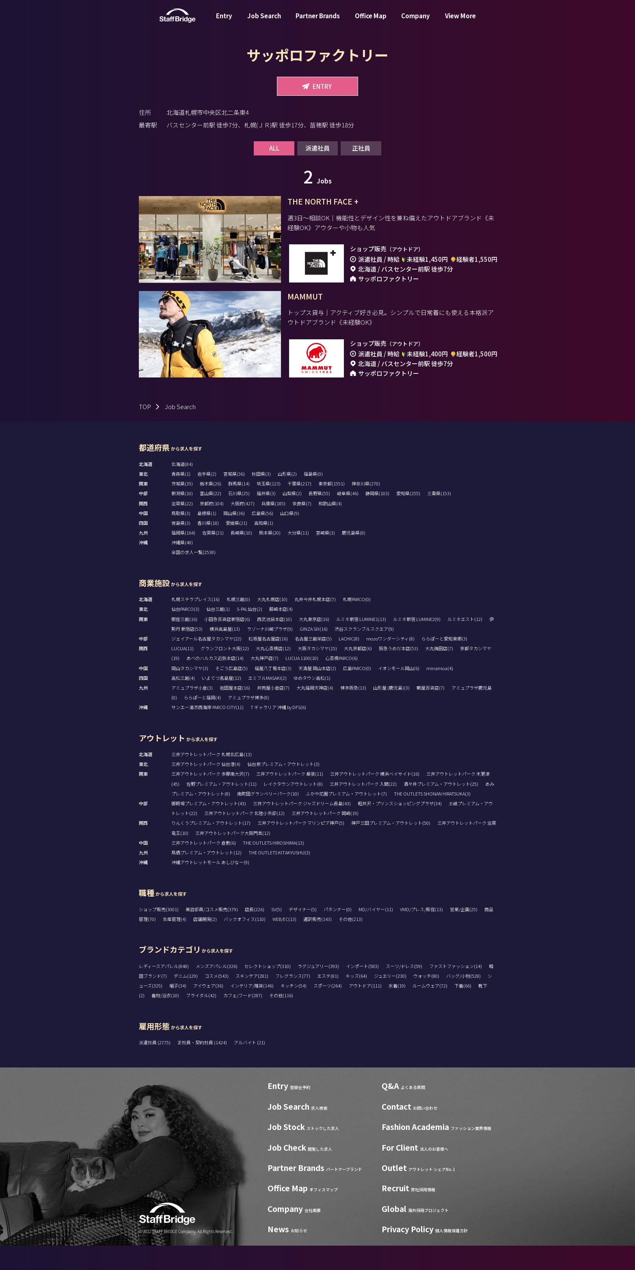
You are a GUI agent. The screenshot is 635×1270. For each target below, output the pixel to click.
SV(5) (276, 933)
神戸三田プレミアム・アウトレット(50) (390, 847)
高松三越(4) (183, 702)
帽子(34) (177, 1010)
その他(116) (281, 1019)
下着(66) (462, 1010)
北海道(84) (182, 488)
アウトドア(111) (365, 1010)
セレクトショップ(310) (267, 990)
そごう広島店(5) (231, 692)
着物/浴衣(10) (165, 1019)
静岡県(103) (377, 517)
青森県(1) (180, 498)
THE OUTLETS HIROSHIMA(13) (273, 867)
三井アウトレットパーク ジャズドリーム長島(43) (302, 827)
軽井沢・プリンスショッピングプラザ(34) (400, 827)
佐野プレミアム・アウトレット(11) (221, 808)
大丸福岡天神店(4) (314, 712)
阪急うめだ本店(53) (398, 672)
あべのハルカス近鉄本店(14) (215, 682)
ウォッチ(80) (426, 1000)
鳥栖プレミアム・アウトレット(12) (206, 876)
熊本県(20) (270, 557)
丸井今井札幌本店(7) (315, 623)
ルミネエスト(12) (464, 643)
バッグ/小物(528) (463, 1000)
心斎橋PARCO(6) (341, 682)
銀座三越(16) (184, 643)
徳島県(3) (180, 547)
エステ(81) (328, 1000)
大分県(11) (298, 557)
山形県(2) (287, 498)
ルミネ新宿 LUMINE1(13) (361, 643)
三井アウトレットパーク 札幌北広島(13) (211, 778)
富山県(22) (210, 517)
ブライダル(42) (201, 1019)
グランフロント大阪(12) (225, 672)
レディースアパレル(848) (164, 990)
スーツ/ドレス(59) (404, 990)
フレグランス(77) (292, 1000)
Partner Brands (318, 21)
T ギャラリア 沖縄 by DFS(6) (278, 731)
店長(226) (254, 933)
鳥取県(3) (180, 537)
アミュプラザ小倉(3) (192, 712)
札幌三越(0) (238, 623)
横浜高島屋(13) (225, 653)
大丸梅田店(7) (439, 672)
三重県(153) (439, 517)
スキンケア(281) (251, 1000)
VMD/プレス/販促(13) (421, 933)
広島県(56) (262, 537)
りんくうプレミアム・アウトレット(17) (211, 847)
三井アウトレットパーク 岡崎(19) (325, 837)
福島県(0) (313, 498)
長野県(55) (319, 517)
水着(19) (397, 1010)
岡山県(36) (234, 537)
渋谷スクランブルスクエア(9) (364, 653)
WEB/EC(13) (284, 943)
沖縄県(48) (182, 566)
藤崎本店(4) (281, 633)
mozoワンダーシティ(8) (390, 663)
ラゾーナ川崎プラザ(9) (270, 653)
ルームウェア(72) (430, 1010)
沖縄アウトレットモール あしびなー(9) (210, 886)
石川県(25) (239, 517)
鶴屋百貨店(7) (431, 712)
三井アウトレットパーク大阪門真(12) (232, 857)
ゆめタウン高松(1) (312, 702)
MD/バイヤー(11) (376, 933)
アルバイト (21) (249, 1066)
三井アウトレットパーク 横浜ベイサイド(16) (374, 798)
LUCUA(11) (182, 672)
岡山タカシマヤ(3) (189, 692)
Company (415, 21)
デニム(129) (186, 1000)
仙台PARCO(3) (185, 633)
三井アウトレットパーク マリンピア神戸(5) (300, 847)
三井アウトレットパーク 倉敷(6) (203, 867)
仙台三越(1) (218, 633)
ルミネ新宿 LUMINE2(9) (417, 643)
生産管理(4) (174, 943)
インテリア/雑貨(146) (252, 1010)
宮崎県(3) (325, 557)
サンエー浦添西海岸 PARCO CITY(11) (207, 731)
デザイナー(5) (303, 933)
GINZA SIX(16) (314, 653)
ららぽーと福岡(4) (202, 721)
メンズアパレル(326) (217, 990)
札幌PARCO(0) (357, 623)
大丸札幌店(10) (272, 623)
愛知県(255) (408, 517)
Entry (224, 21)
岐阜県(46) (348, 517)
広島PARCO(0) (357, 692)
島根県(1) (206, 537)
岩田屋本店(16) (235, 712)
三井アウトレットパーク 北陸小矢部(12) (244, 837)
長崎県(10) (241, 557)
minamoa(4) (439, 692)
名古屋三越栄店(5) (313, 663)
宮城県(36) (234, 498)
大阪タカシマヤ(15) (317, 672)
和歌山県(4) (330, 527)
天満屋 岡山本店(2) (317, 692)
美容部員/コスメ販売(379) (212, 933)
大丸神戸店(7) (265, 682)
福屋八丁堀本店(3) (273, 692)
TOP (145, 431)
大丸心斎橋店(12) (273, 672)
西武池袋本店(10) (274, 643)
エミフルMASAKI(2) (267, 702)
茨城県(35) (182, 508)
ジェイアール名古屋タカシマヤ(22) (206, 663)
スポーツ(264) (327, 1010)
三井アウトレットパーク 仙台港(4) (205, 788)
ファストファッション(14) (455, 990)
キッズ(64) (356, 1000)
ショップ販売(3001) (159, 933)
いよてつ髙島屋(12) (221, 702)
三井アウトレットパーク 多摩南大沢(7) (210, 798)
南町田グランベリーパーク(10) (268, 818)
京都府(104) (212, 527)
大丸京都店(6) (358, 672)
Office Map (371, 21)
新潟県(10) (182, 517)
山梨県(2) (292, 517)
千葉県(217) (299, 508)
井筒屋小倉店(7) (273, 712)
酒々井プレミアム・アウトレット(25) (441, 808)
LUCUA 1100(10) (301, 682)
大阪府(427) (243, 527)
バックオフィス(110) (245, 943)
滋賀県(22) (182, 527)
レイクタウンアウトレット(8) (293, 808)
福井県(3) (266, 517)
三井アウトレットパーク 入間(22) (363, 808)
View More (460, 21)
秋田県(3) (261, 498)
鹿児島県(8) (353, 557)
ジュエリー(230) (390, 1000)
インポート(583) (362, 990)
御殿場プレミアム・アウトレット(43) (208, 827)
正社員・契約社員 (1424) (202, 1066)
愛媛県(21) (236, 547)
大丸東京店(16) (314, 643)
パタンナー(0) (338, 933)
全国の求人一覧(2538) (193, 576)
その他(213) (351, 943)
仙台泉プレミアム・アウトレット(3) (283, 788)
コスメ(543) (217, 1000)
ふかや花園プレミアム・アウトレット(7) (346, 818)
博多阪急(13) (353, 712)
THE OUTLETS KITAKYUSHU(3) (279, 876)
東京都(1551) (331, 508)
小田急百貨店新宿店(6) (227, 643)
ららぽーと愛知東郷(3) (444, 663)
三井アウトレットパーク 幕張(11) (289, 798)
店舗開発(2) (205, 943)
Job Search (264, 21)
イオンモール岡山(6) (398, 692)
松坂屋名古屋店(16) (268, 663)
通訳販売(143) (317, 943)
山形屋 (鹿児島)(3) (391, 712)
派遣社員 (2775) (155, 1066)
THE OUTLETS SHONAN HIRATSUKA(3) (432, 818)
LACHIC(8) (349, 663)
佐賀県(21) (213, 557)
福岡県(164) (183, 557)
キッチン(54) (294, 1010)
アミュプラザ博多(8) (248, 721)
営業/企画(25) (463, 933)
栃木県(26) (210, 508)
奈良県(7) (301, 527)
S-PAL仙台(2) (249, 633)
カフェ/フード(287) (242, 1019)
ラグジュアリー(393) (318, 990)
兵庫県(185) (273, 527)
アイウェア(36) (208, 1010)
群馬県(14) (239, 508)
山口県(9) (289, 537)
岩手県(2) (206, 498)
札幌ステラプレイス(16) (195, 623)
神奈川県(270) (366, 508)
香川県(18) (208, 547)
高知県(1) (263, 547)
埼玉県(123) (269, 508)
